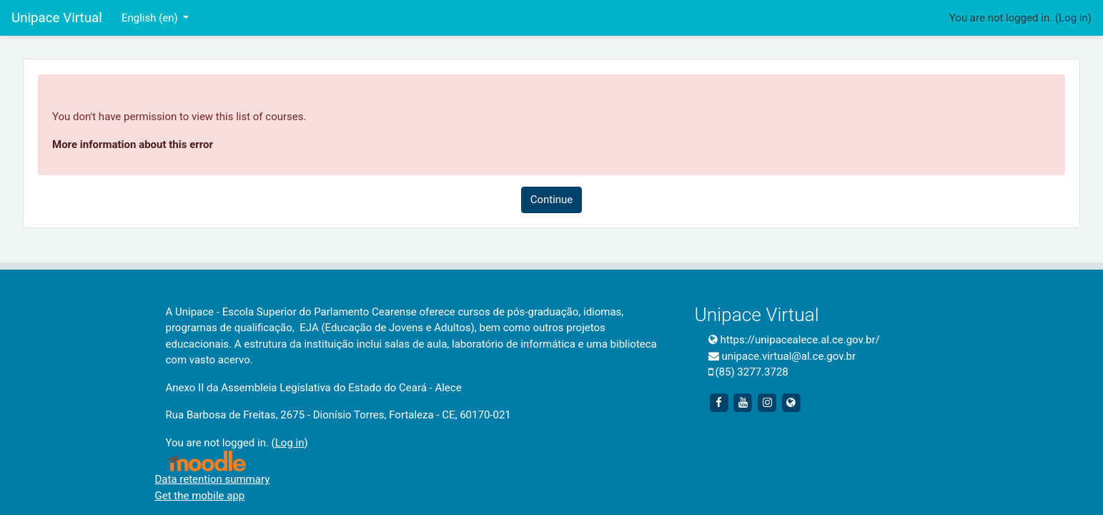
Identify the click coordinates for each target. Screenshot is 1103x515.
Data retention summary (212, 479)
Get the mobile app (200, 495)
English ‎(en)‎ (151, 17)
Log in (1073, 17)
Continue (551, 199)
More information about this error (132, 144)
